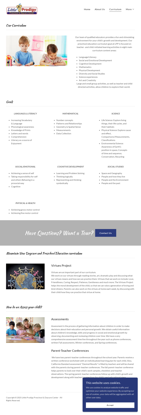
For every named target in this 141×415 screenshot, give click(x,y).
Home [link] (87, 9)
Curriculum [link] (115, 9)
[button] (130, 9)
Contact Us (106, 233)
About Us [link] (100, 9)
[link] (22, 8)
